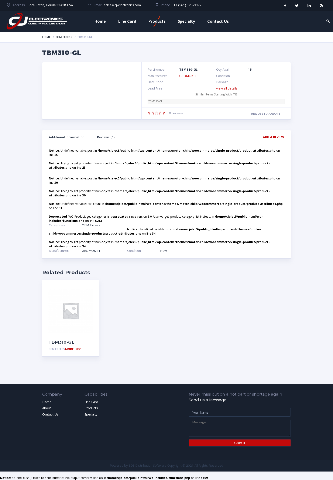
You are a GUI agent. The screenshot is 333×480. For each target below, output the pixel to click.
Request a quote (266, 113)
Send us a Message (207, 399)
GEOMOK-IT (188, 76)
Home (100, 21)
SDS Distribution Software (147, 465)
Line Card (127, 21)
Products (156, 21)
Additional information (67, 137)
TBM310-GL (155, 101)
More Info (73, 349)
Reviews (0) (105, 137)
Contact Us (218, 21)
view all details (226, 88)
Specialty (186, 21)
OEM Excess (64, 37)
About (46, 408)
